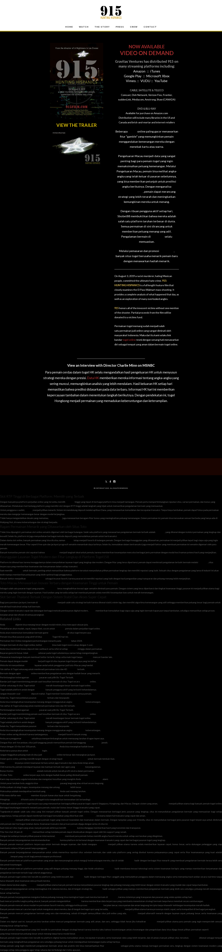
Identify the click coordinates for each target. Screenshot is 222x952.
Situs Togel (167, 251)
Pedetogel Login (116, 909)
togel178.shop (49, 754)
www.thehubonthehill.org (75, 758)
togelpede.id (90, 815)
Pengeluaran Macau (130, 191)
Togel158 (203, 562)
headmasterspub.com (91, 779)
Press (120, 27)
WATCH (84, 27)
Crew (134, 27)
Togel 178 (65, 787)
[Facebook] (110, 481)
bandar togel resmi (58, 632)
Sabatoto (66, 640)
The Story (102, 27)
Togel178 (10, 624)
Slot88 (132, 131)
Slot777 (69, 540)
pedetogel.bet (53, 791)
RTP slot (70, 501)
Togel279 (33, 661)
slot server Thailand (47, 602)
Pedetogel (40, 685)
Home (69, 27)
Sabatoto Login (112, 945)
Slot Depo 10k (52, 552)
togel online (129, 339)
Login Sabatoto (93, 742)
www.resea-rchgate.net (25, 771)
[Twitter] (106, 481)
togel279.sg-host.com (49, 783)
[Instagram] (114, 481)
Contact (150, 27)
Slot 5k (28, 510)
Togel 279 (88, 657)
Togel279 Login (95, 905)
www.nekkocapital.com (47, 746)
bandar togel (79, 701)
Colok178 (102, 844)
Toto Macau (51, 588)
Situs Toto (18, 570)
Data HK (93, 378)
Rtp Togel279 (35, 750)
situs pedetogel (7, 819)
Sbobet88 (157, 236)
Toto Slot (160, 532)
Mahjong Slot (55, 518)
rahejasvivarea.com (35, 578)
